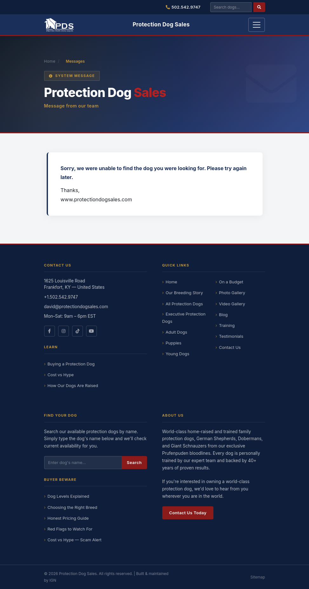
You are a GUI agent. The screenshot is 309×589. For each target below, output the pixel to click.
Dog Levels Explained (68, 496)
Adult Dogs (176, 332)
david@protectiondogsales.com (76, 306)
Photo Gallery (232, 292)
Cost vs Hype (61, 374)
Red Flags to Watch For (70, 528)
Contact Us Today (188, 512)
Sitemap (257, 577)
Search (134, 462)
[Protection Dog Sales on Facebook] (49, 331)
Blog (223, 314)
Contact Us (230, 347)
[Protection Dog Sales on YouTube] (91, 331)
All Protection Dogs (184, 303)
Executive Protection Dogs (184, 317)
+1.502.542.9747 (61, 297)
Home (50, 61)
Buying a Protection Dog (71, 363)
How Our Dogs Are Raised (73, 385)
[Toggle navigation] (256, 25)
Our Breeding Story (184, 292)
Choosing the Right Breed (72, 507)
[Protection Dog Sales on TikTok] (77, 331)
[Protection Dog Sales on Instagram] (63, 331)
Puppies (174, 342)
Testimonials (231, 336)
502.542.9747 (183, 7)
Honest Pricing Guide (68, 518)
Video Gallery (232, 303)
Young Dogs (178, 353)
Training (227, 325)
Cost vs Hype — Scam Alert (75, 539)
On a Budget (231, 281)
